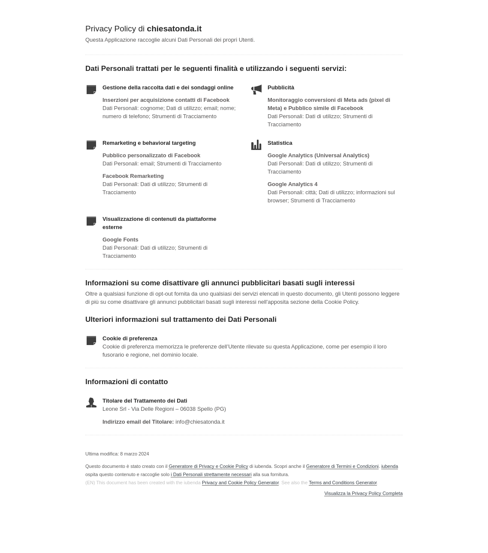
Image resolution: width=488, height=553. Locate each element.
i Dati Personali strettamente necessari (211, 474)
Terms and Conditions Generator (343, 482)
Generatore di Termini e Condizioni (342, 466)
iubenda (389, 466)
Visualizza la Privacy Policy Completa (363, 493)
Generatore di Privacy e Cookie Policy (208, 466)
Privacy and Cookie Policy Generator (240, 482)
